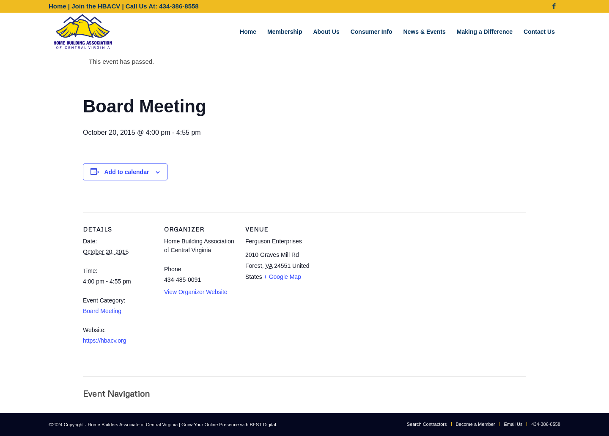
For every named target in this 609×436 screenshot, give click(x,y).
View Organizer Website (196, 292)
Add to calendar (126, 172)
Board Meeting (102, 311)
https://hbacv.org (104, 340)
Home (57, 6)
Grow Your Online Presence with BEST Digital (228, 424)
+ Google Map (282, 276)
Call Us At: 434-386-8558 (162, 6)
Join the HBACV (95, 6)
